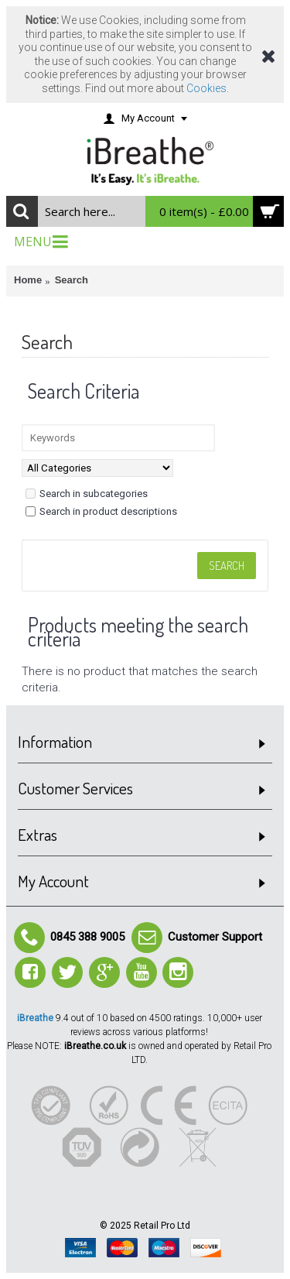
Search (71, 280)
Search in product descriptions (101, 511)
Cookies (206, 88)
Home (28, 280)
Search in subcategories (87, 493)
